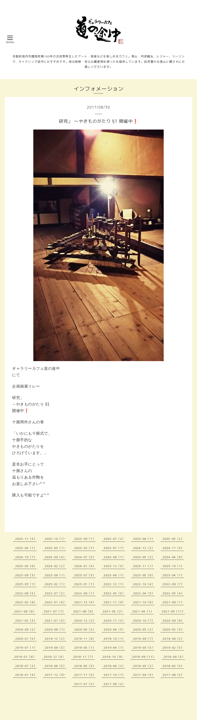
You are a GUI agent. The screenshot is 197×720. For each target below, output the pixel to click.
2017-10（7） (114, 675)
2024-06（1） (114, 557)
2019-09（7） (144, 639)
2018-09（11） (143, 657)
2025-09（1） (85, 539)
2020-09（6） (173, 620)
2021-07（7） (54, 611)
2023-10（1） (173, 566)
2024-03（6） (26, 566)
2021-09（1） (173, 602)
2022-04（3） (144, 593)
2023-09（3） (26, 575)
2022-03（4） (173, 593)
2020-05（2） (85, 629)
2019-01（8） (25, 657)
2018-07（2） (26, 666)
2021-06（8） (84, 611)
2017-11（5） (85, 675)
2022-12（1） (114, 584)
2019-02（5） (173, 647)
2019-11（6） (85, 639)
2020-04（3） (114, 629)
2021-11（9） (114, 602)
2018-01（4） (26, 675)
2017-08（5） (173, 675)
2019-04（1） (114, 647)
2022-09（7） (173, 584)
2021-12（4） (85, 602)
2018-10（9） (113, 657)
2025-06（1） (144, 539)
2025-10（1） (55, 539)
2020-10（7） (144, 620)
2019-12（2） (55, 639)
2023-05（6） (144, 575)
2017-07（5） (85, 684)
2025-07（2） (114, 539)
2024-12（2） (144, 548)
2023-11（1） (144, 566)
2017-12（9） (55, 675)
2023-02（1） (55, 584)
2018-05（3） (85, 666)
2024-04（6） (173, 557)
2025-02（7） (85, 548)
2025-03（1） (55, 548)
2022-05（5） (114, 593)
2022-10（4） (144, 584)
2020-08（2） (26, 629)
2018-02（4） (173, 666)
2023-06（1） (114, 575)
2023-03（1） (26, 584)
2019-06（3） (55, 647)
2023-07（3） (85, 575)
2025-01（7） (114, 548)
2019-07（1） (26, 647)
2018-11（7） (84, 657)
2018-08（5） (174, 657)
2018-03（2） (144, 666)
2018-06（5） (55, 666)
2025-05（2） (173, 539)
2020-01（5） (26, 639)
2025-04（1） (26, 548)
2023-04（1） (173, 575)
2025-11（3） (26, 539)
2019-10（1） (114, 639)
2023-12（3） (114, 566)
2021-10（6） (144, 602)
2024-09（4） (55, 557)
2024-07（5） (85, 557)
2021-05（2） (113, 611)
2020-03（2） (144, 629)
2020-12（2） (85, 620)
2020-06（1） (55, 629)
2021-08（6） (25, 611)
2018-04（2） (114, 666)
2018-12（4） (54, 657)
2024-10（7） (26, 557)
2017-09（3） (144, 675)
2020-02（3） (173, 629)
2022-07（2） (55, 593)
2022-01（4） (55, 602)
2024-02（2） (55, 566)
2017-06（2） (114, 684)
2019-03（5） (144, 647)
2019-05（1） (85, 647)
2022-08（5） (26, 593)
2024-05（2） (144, 557)
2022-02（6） (26, 602)
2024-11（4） (173, 548)
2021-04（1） (143, 611)
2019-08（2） (173, 639)
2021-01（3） (55, 620)
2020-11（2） (114, 620)
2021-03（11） (173, 611)
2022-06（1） (85, 593)
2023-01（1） (85, 584)
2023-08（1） (55, 575)
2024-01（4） (85, 566)
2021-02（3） (26, 620)
